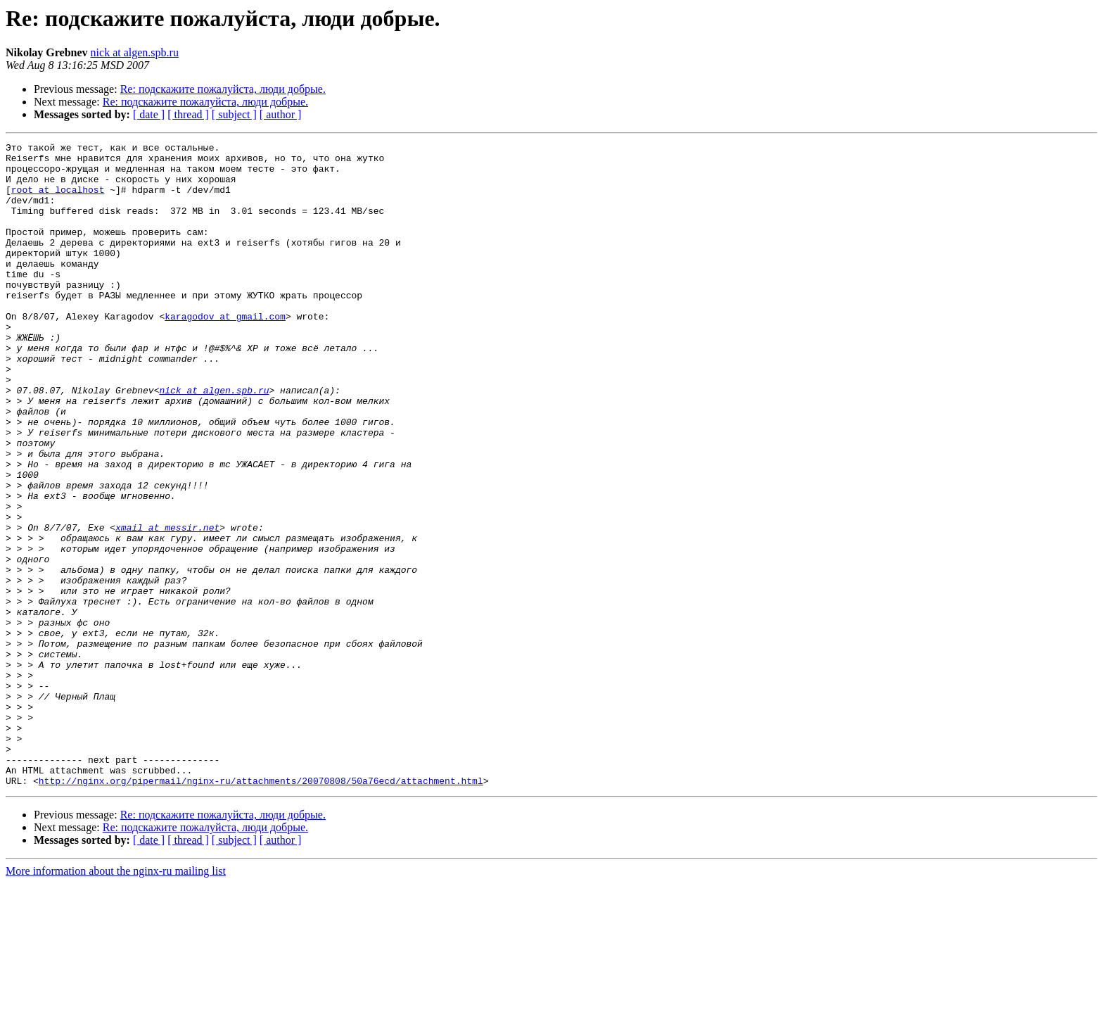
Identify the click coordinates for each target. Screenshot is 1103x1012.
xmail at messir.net (167, 605)
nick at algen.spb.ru (135, 52)
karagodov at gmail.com (225, 352)
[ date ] (149, 114)
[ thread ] (188, 114)
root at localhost (58, 200)
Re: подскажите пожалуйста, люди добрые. (223, 89)
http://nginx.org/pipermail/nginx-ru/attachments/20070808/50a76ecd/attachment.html (261, 909)
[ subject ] (234, 114)
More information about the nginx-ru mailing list (116, 1000)
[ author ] (281, 114)
